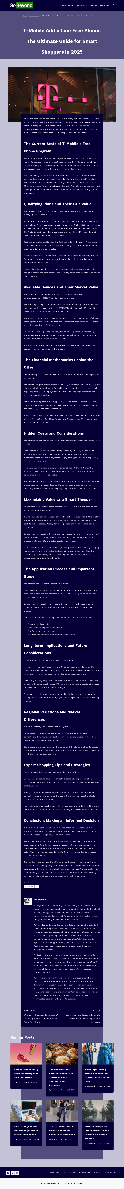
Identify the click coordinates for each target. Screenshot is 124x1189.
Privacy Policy (85, 1172)
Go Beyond (40, 899)
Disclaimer (54, 1172)
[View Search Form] (113, 5)
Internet (93, 5)
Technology (81, 5)
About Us (98, 1172)
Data (57, 5)
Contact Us (110, 1172)
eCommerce (67, 5)
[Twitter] (13, 1173)
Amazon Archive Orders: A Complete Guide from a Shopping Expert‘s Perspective (82, 1016)
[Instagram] (17, 1173)
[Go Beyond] (21, 5)
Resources (104, 5)
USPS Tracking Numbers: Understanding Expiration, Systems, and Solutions (26, 1131)
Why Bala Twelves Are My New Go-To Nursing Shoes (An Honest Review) (26, 1073)
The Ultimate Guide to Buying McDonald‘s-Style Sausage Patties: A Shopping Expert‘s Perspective (61, 1077)
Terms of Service (69, 1172)
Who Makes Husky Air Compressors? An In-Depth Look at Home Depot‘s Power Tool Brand (42, 1016)
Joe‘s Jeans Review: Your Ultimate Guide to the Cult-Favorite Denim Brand (62, 1131)
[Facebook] (8, 1173)
